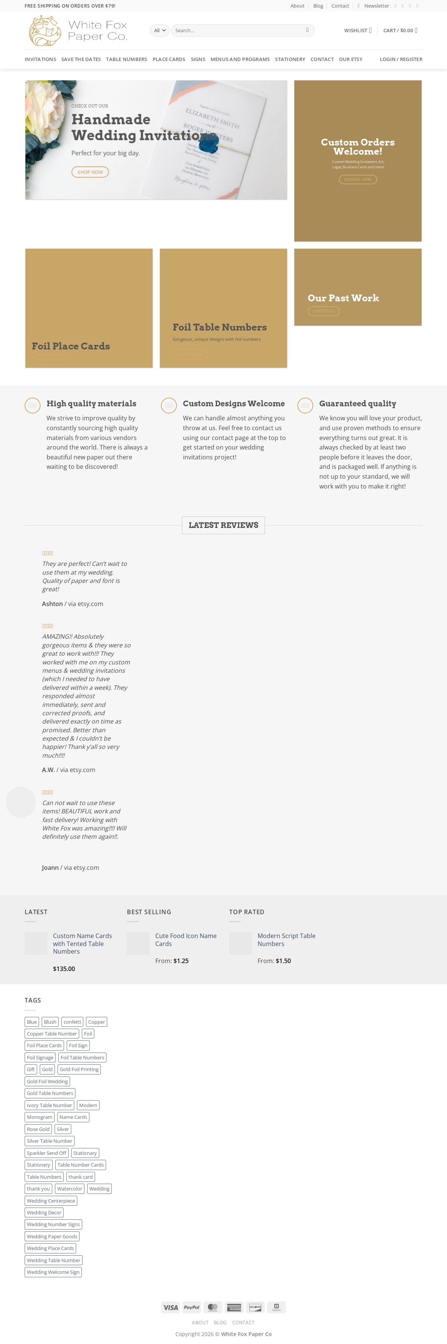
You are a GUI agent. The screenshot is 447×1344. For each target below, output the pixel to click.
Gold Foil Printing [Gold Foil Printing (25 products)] (79, 1069)
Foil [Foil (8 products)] (88, 1033)
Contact (340, 5)
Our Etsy (351, 59)
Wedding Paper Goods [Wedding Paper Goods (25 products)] (52, 1236)
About (298, 5)
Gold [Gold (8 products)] (47, 1069)
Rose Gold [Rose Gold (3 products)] (38, 1129)
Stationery (290, 59)
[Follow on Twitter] (411, 5)
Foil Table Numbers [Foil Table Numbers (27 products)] (82, 1057)
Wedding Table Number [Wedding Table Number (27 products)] (53, 1260)
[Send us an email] (418, 5)
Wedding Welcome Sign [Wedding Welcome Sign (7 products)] (53, 1272)
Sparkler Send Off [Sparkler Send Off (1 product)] (46, 1153)
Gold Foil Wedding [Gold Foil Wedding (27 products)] (47, 1081)
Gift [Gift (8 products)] (31, 1069)
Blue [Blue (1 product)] (32, 1021)
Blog (318, 5)
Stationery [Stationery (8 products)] (38, 1164)
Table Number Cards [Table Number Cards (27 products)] (81, 1164)
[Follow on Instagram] (404, 5)
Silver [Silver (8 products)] (63, 1129)
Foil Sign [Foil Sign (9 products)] (78, 1045)
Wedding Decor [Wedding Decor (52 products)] (44, 1212)
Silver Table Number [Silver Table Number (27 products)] (49, 1140)
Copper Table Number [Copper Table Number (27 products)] (52, 1033)
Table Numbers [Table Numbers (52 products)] (44, 1176)
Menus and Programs (240, 59)
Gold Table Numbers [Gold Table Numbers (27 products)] (50, 1093)
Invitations (40, 59)
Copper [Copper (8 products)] (96, 1021)
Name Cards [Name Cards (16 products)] (73, 1117)
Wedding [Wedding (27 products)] (99, 1188)
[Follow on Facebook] (397, 5)
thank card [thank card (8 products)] (81, 1176)
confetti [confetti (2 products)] (72, 1021)
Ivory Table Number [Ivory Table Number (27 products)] (49, 1105)
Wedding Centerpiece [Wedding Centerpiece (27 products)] (51, 1200)
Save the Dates (81, 59)
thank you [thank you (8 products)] (38, 1188)
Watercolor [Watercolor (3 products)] (69, 1188)
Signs (198, 59)
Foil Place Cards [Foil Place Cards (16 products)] (44, 1045)
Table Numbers (126, 59)
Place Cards (169, 59)
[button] (373, 5)
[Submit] (307, 30)
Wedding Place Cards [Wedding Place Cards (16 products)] (50, 1248)
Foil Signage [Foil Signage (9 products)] (40, 1057)
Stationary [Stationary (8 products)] (85, 1153)
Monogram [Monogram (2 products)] (39, 1117)
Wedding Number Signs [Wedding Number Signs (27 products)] (53, 1224)
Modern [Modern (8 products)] (88, 1105)
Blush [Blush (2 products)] (50, 1021)
